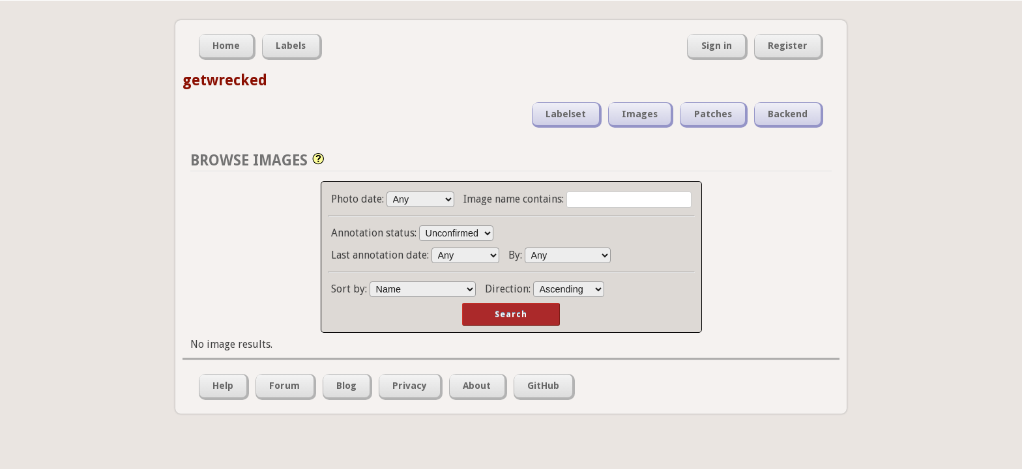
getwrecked (224, 80)
